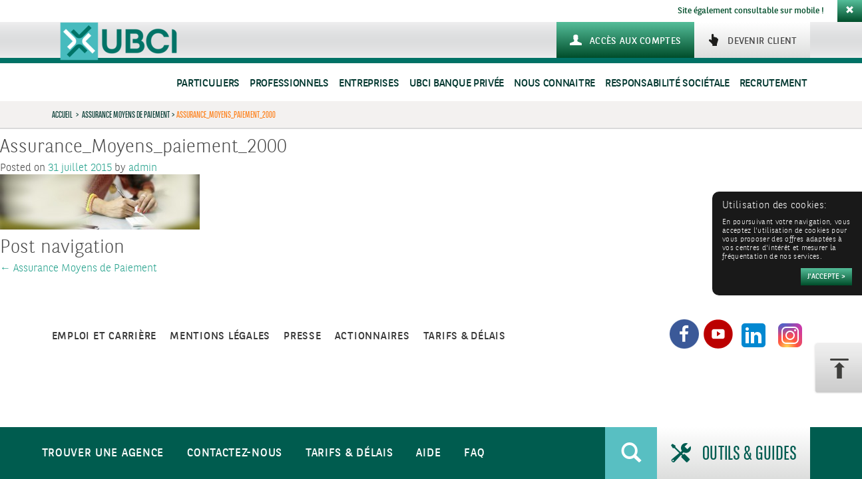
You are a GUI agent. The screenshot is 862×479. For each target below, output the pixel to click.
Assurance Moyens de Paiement (126, 114)
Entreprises (369, 83)
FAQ (474, 453)
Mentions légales (220, 336)
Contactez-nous (234, 453)
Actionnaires (372, 336)
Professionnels (289, 83)
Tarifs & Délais (349, 453)
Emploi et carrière (104, 336)
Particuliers (208, 83)
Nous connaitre (554, 83)
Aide (428, 453)
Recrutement (773, 83)
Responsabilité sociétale (667, 83)
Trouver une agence (103, 453)
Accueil (62, 114)
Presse (303, 336)
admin (142, 168)
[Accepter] (826, 276)
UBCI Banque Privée (457, 83)
